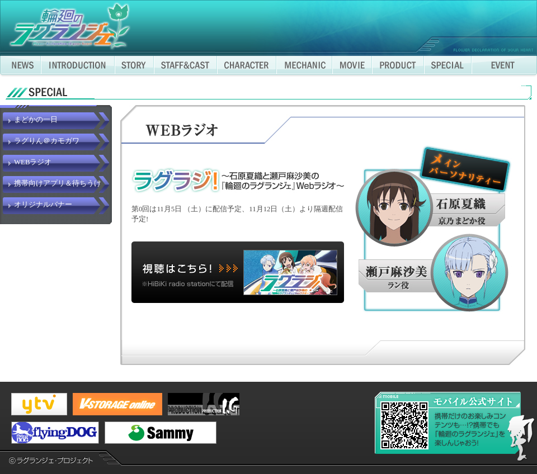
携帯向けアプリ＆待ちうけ (57, 183)
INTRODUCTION (78, 66)
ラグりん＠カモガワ (46, 141)
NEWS (20, 66)
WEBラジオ (32, 162)
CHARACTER (246, 66)
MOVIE (352, 66)
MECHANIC (304, 66)
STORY (134, 66)
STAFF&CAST (185, 66)
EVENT (504, 66)
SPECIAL (448, 66)
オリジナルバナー (43, 204)
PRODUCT (398, 66)
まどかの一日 (36, 120)
